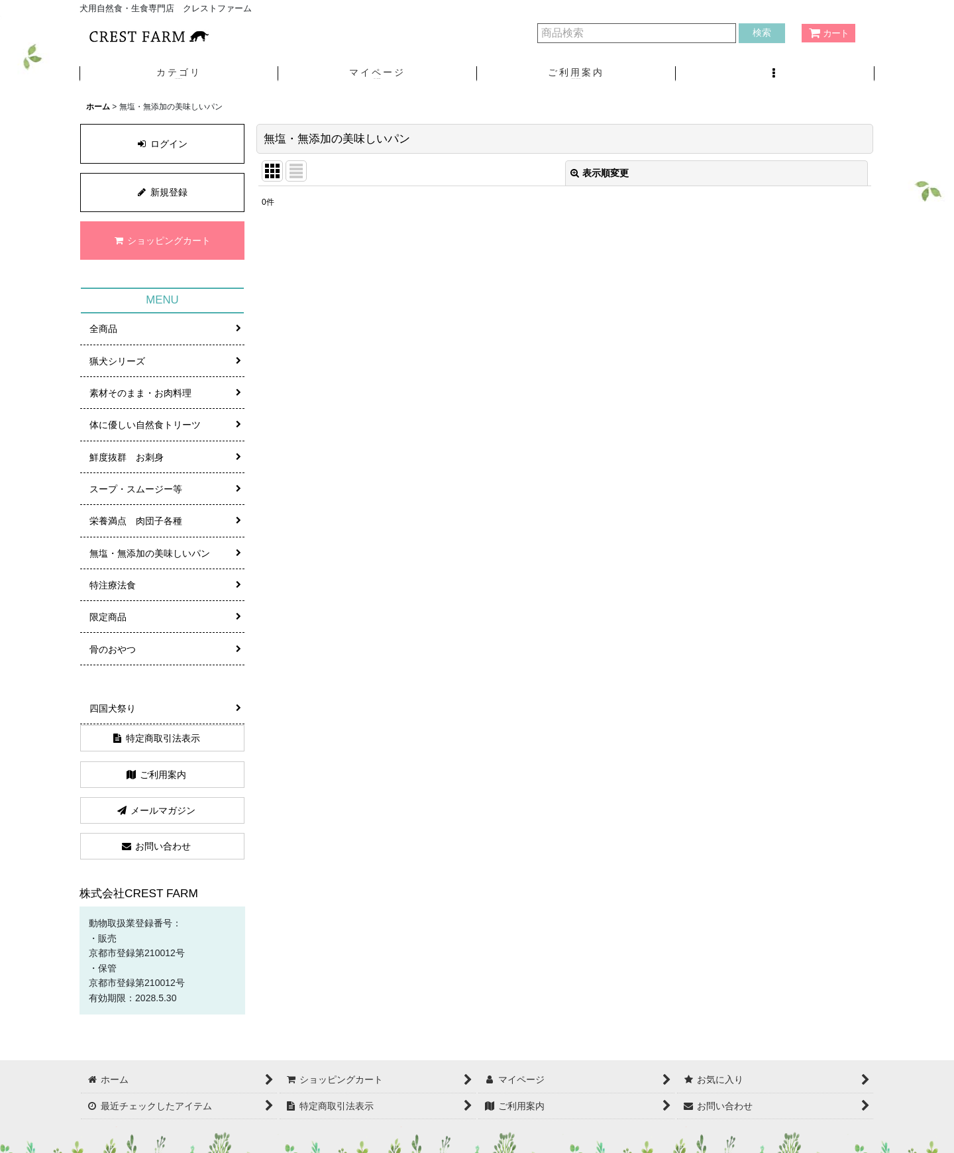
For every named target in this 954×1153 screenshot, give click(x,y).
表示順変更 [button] (599, 173)
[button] (775, 74)
